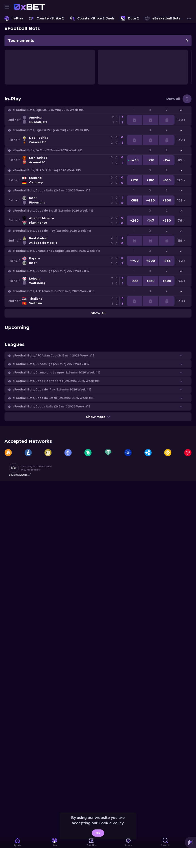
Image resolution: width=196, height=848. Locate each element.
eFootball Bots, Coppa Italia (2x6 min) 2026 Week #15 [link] (51, 190)
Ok (97, 833)
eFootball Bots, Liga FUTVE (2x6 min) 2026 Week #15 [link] (51, 130)
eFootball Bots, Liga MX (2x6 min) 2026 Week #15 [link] (48, 110)
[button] (98, 110)
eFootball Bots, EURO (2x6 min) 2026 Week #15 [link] (47, 170)
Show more (98, 417)
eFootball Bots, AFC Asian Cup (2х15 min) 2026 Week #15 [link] (53, 291)
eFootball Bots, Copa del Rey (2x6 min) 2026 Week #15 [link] (52, 230)
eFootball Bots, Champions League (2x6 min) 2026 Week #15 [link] (56, 250)
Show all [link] (173, 99)
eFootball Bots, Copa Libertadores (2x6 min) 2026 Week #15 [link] (56, 381)
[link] (29, 6)
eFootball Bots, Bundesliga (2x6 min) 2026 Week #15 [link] (51, 271)
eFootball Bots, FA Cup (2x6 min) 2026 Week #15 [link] (47, 150)
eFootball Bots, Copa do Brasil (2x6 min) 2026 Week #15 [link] (53, 210)
